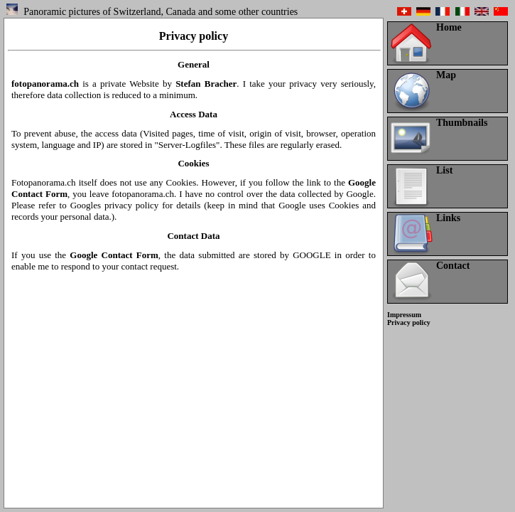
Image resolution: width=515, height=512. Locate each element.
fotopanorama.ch (45, 83)
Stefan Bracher (206, 83)
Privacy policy (408, 322)
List (444, 170)
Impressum (404, 315)
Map (446, 75)
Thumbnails (461, 122)
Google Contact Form (114, 255)
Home (449, 27)
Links (448, 218)
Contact (453, 265)
